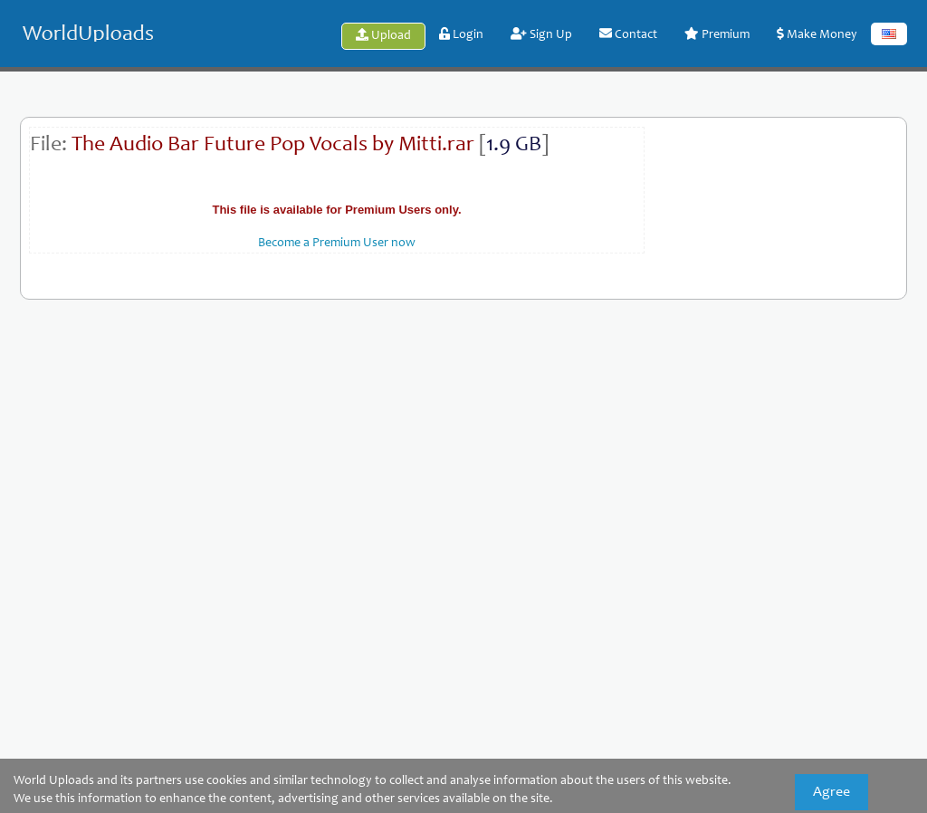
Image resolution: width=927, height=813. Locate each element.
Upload (383, 35)
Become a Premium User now (337, 243)
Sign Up (541, 34)
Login (461, 34)
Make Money (817, 34)
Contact (628, 34)
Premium (717, 34)
